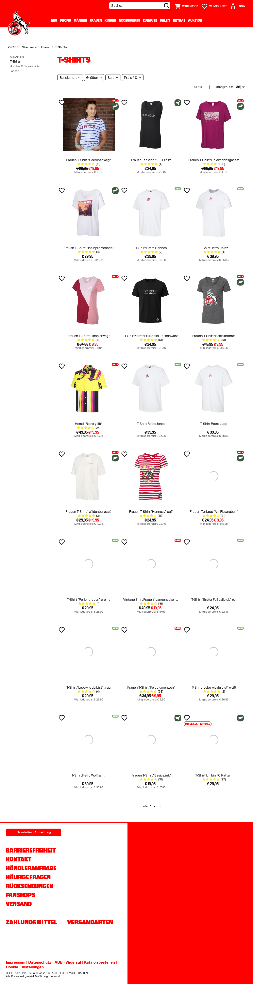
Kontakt (18, 859)
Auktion (195, 20)
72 (243, 87)
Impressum (15, 962)
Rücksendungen (29, 886)
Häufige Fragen (28, 877)
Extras (179, 20)
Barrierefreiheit (31, 850)
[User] (237, 4)
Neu (54, 20)
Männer (80, 20)
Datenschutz (39, 962)
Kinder (110, 20)
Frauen (96, 20)
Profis (65, 20)
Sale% (165, 20)
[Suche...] (139, 5)
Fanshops (20, 895)
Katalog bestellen (99, 962)
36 (238, 87)
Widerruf (73, 962)
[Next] (160, 806)
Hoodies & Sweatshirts (25, 66)
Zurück (13, 47)
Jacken (14, 71)
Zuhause (150, 20)
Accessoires (129, 20)
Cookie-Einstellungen (25, 967)
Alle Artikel (17, 57)
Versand (19, 904)
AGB (59, 962)
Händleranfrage (31, 868)
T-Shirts (15, 61)
